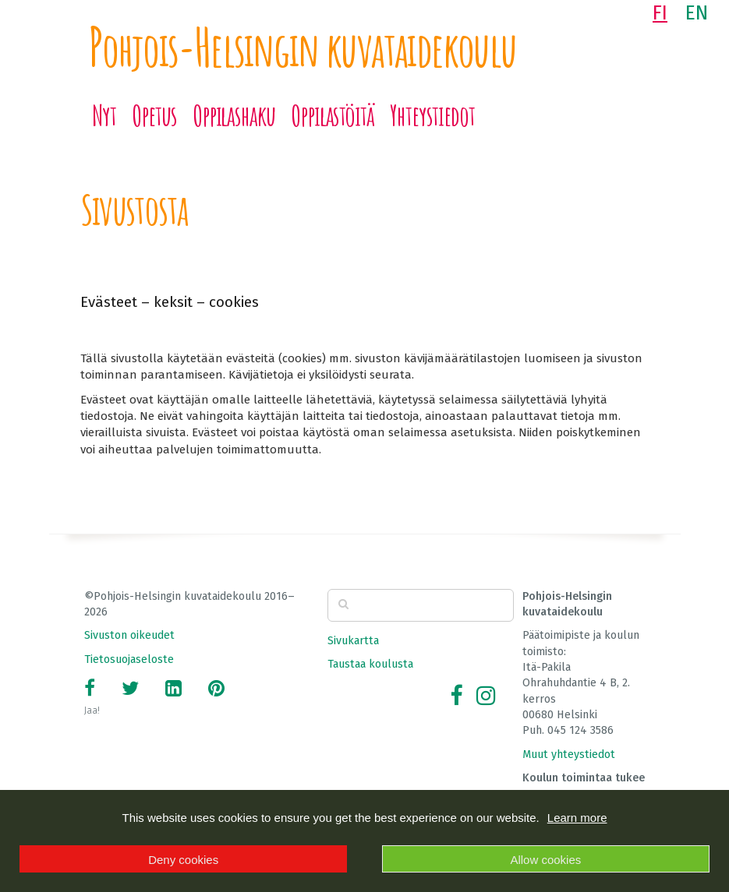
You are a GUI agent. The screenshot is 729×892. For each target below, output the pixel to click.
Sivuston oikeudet (129, 635)
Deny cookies (183, 859)
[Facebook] (456, 696)
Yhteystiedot (432, 115)
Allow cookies (545, 859)
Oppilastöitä (332, 115)
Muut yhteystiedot (568, 754)
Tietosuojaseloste (129, 659)
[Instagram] (485, 696)
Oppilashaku (234, 115)
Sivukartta (353, 640)
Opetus (154, 115)
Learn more (577, 817)
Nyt (104, 115)
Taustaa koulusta (370, 664)
